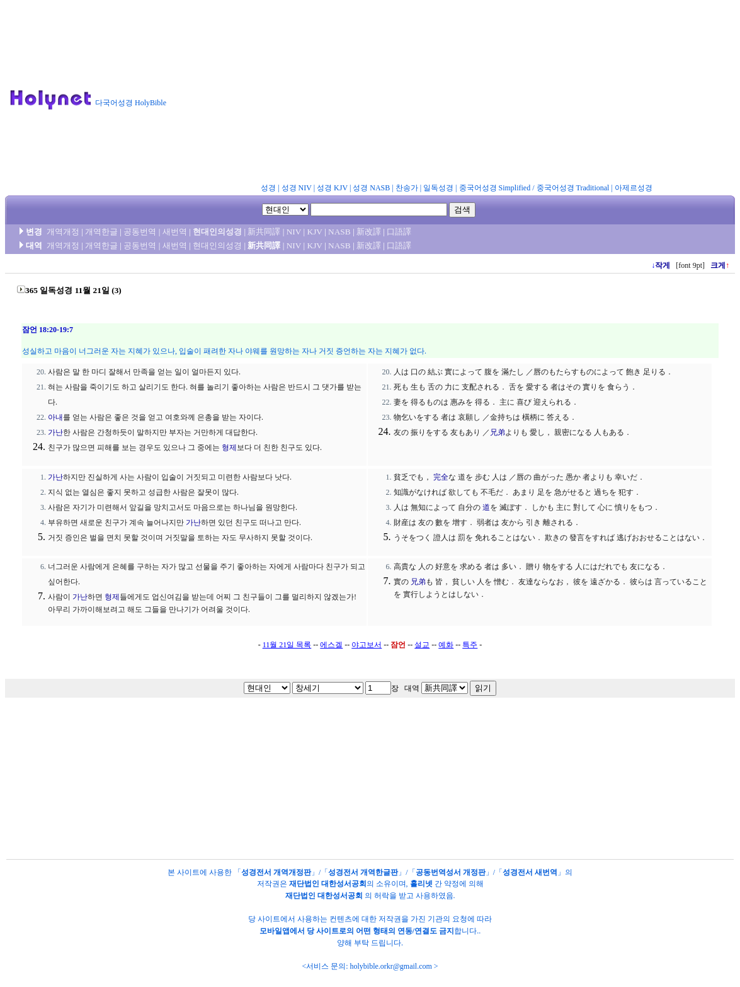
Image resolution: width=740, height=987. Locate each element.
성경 (268, 187)
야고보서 (366, 644)
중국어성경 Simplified (495, 187)
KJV (314, 231)
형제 (229, 447)
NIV (294, 231)
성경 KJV (332, 187)
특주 (469, 644)
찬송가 (407, 187)
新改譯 (368, 231)
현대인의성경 (217, 231)
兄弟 (497, 432)
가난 (55, 432)
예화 (445, 644)
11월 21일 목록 (287, 644)
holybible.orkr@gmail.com (390, 966)
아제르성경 (633, 187)
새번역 (174, 231)
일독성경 (438, 187)
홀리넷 (421, 883)
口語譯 (399, 231)
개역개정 (63, 231)
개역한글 (101, 231)
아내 (55, 417)
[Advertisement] (458, 94)
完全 (440, 477)
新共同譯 (264, 231)
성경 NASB (371, 187)
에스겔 (331, 644)
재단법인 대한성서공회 (328, 883)
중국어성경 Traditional (573, 187)
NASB (339, 231)
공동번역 (139, 231)
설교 (422, 644)
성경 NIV (297, 187)
